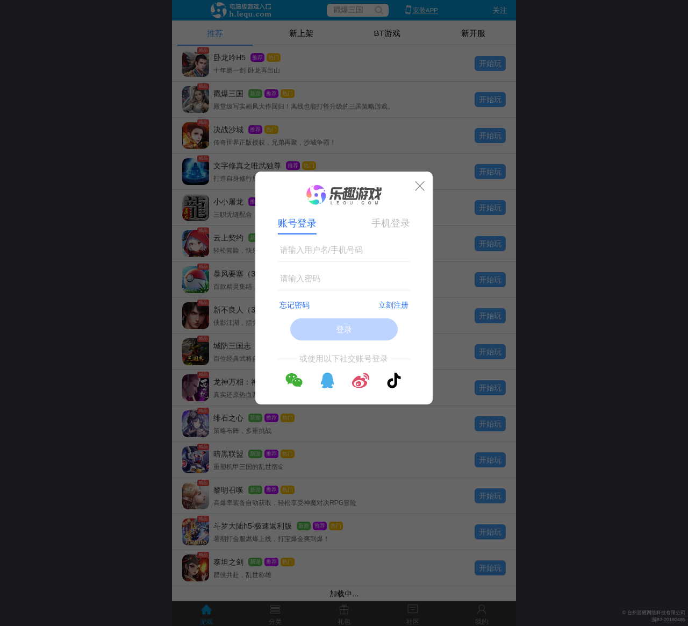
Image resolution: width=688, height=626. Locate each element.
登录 (344, 329)
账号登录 (297, 223)
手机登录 (390, 223)
